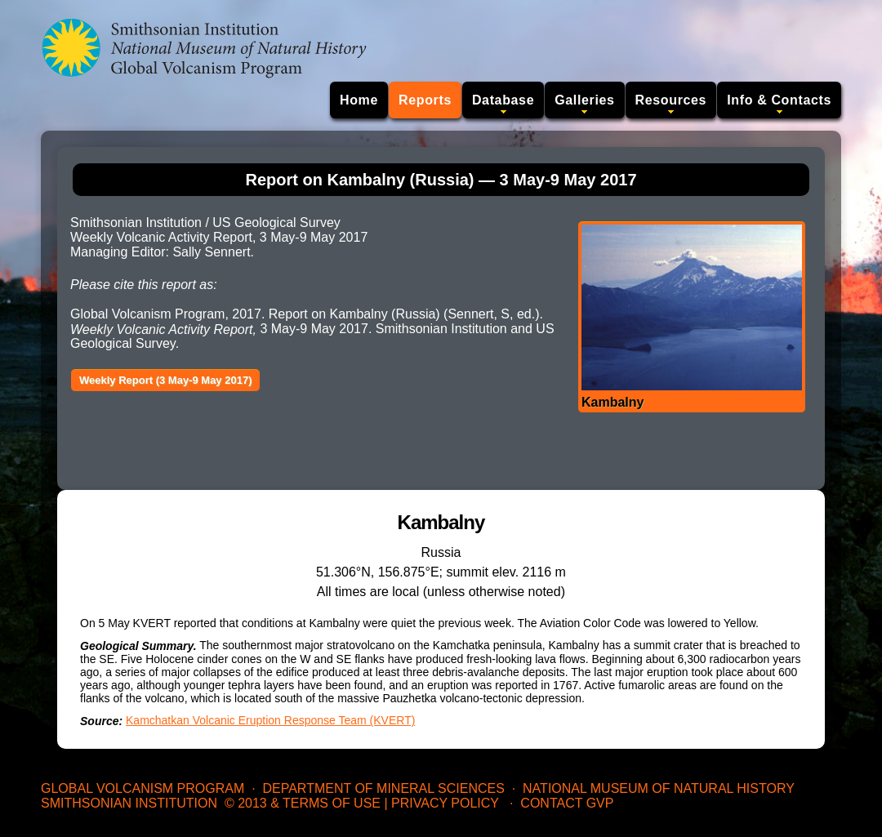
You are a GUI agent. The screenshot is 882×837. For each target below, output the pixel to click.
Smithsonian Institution (129, 803)
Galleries (584, 100)
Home (359, 100)
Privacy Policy (445, 803)
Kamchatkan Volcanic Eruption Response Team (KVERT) (270, 720)
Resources (671, 100)
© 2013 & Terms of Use (303, 803)
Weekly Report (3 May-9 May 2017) (165, 380)
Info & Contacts (779, 100)
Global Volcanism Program (142, 788)
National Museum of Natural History (659, 788)
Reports (425, 100)
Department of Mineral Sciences (383, 788)
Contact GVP (566, 803)
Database (503, 100)
